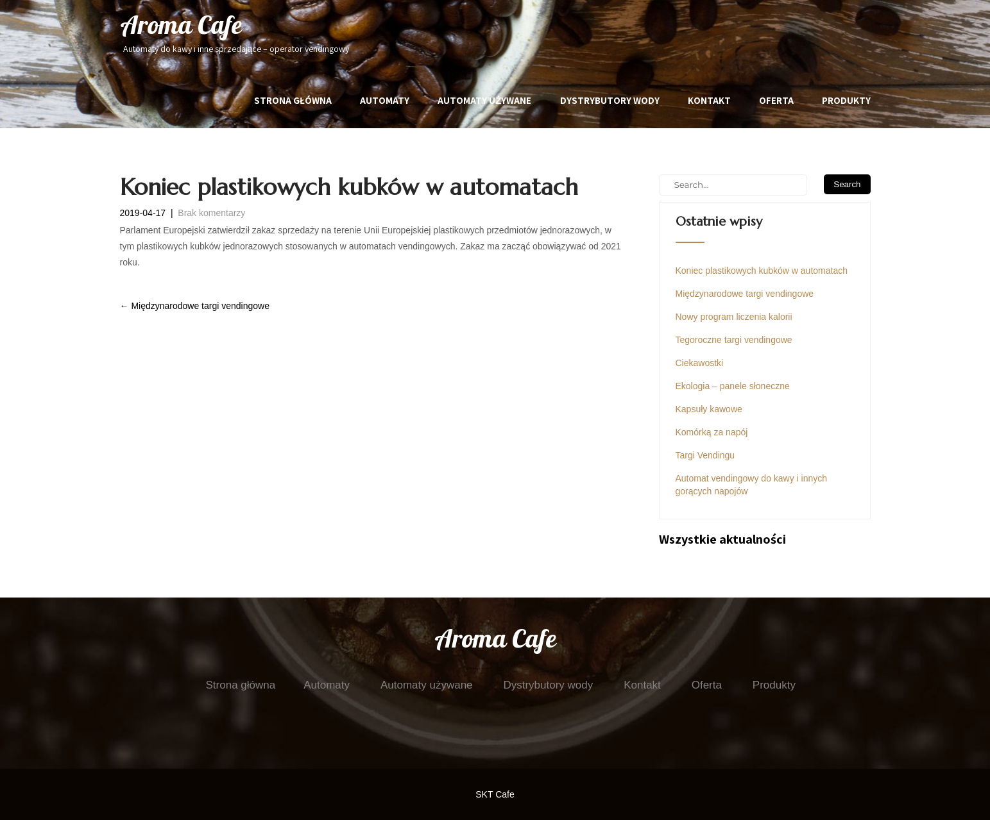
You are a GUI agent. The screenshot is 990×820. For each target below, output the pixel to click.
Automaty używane (484, 100)
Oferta (776, 100)
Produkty (846, 100)
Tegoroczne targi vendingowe (734, 340)
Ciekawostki (700, 363)
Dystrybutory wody (610, 100)
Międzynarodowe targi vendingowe (194, 306)
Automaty (384, 100)
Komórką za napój (712, 432)
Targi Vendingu (705, 455)
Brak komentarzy (211, 213)
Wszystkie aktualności (722, 539)
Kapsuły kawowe (709, 409)
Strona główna (293, 100)
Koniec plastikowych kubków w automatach (762, 270)
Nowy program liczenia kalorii (734, 317)
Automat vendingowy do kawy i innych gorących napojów (752, 484)
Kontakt (709, 100)
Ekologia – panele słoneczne (733, 386)
